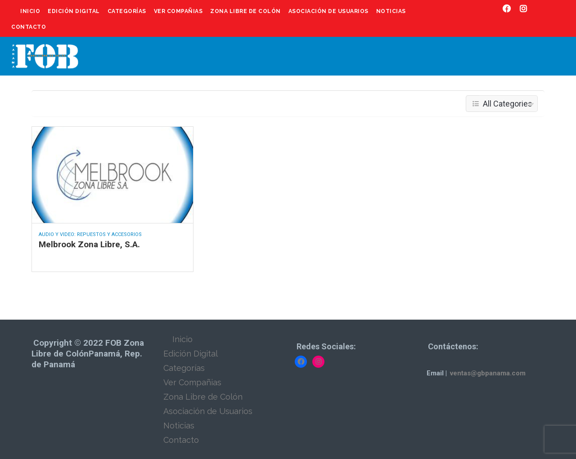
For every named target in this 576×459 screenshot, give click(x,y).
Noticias (391, 11)
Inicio (30, 11)
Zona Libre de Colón (245, 11)
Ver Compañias (178, 11)
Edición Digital (74, 11)
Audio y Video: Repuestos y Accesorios (90, 234)
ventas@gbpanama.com (488, 373)
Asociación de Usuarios (328, 11)
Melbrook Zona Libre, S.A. (89, 244)
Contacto (28, 27)
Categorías (127, 11)
